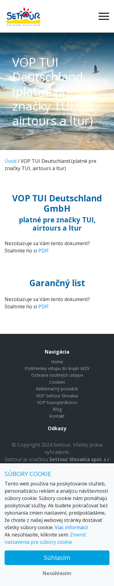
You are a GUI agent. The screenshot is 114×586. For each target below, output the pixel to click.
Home (57, 362)
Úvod (10, 161)
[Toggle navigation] (103, 16)
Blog (57, 409)
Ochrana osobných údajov (57, 375)
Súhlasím (57, 557)
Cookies (57, 382)
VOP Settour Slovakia (57, 396)
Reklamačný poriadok (57, 389)
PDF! (43, 250)
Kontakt (57, 416)
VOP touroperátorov (57, 402)
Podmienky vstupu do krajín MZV (57, 368)
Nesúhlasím (57, 573)
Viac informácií (71, 527)
